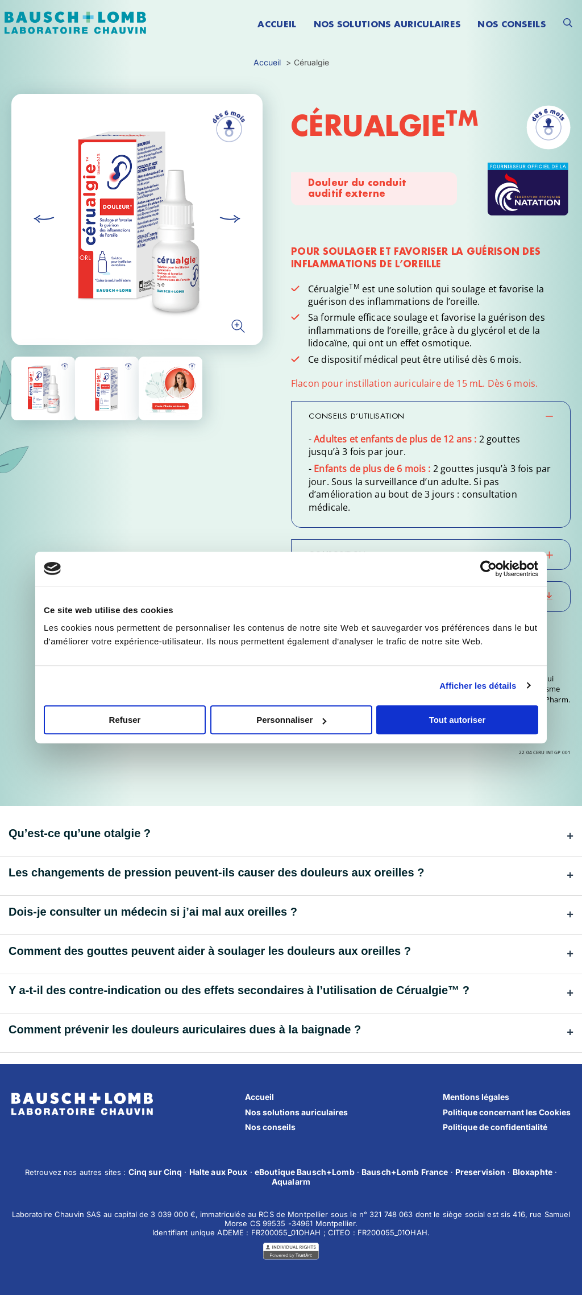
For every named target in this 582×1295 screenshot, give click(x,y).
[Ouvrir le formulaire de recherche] (567, 22)
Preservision (480, 1172)
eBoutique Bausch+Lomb (305, 1172)
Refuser (125, 720)
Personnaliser (291, 720)
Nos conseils (270, 1127)
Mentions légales (476, 1097)
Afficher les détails (477, 685)
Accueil (259, 1097)
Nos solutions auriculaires (296, 1112)
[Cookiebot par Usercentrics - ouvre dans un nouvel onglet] (488, 568)
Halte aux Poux (218, 1172)
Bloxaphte (532, 1172)
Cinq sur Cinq (155, 1172)
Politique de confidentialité (495, 1127)
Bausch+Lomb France (404, 1172)
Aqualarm (291, 1181)
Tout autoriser (457, 720)
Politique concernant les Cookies (507, 1112)
